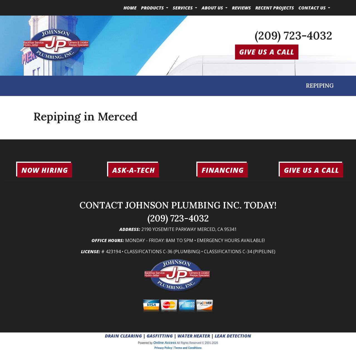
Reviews (241, 8)
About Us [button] (213, 8)
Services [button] (183, 8)
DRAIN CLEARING (123, 336)
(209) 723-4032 (293, 35)
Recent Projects (274, 8)
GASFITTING (160, 336)
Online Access (164, 343)
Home (130, 8)
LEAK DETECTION (233, 336)
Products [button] (153, 8)
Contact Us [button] (312, 8)
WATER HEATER (193, 336)
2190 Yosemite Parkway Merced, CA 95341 (189, 229)
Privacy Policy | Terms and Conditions (177, 347)
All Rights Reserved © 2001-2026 (197, 342)
